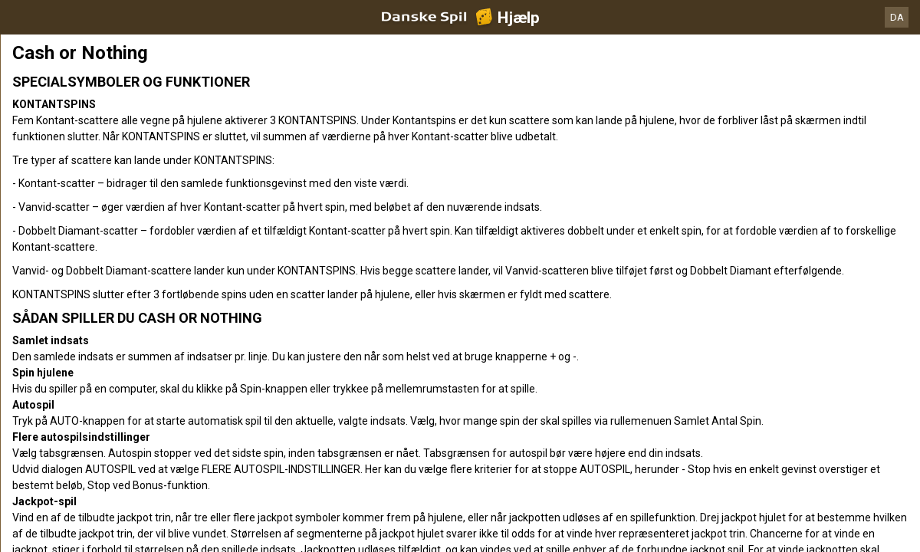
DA (897, 17)
